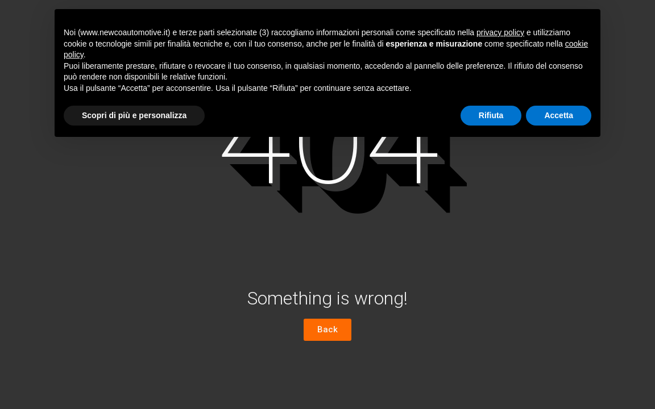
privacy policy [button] (500, 32)
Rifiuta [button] (491, 115)
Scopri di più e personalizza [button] (134, 115)
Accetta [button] (558, 115)
